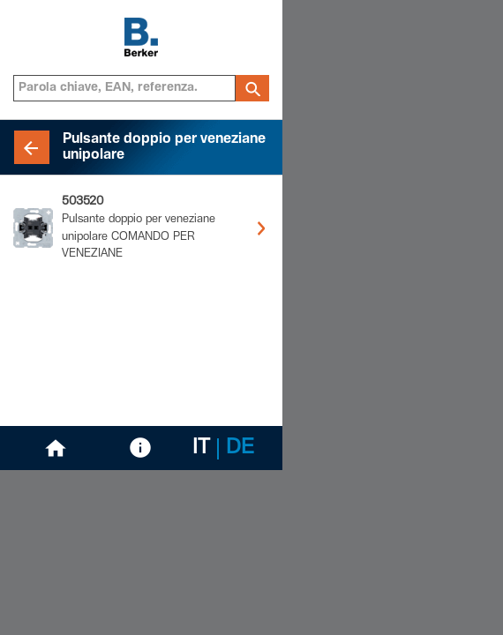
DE (240, 448)
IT (201, 448)
